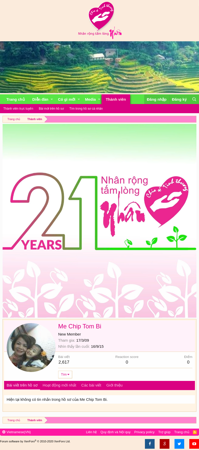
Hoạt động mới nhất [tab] (59, 385)
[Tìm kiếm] (194, 99)
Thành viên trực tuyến (18, 108)
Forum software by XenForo (35, 441)
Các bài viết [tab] (91, 385)
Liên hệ (91, 432)
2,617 (63, 362)
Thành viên (116, 99)
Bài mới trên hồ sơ (51, 108)
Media (90, 99)
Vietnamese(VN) (16, 432)
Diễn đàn (40, 99)
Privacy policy (144, 432)
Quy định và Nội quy (116, 432)
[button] (51, 99)
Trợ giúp (164, 432)
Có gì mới (66, 99)
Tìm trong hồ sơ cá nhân (86, 108)
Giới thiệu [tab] (114, 385)
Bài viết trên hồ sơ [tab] (22, 385)
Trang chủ (15, 99)
